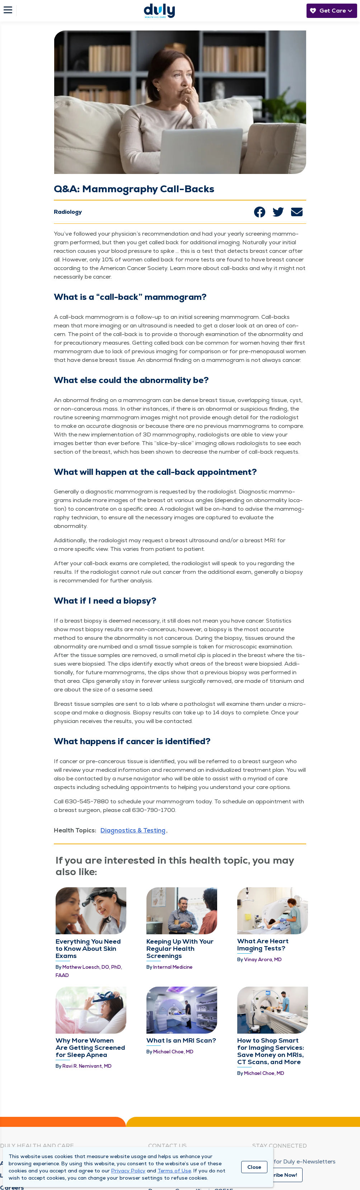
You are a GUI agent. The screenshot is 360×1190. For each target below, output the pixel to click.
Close (254, 1167)
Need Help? (165, 1115)
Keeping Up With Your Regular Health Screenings (180, 922)
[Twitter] (310, 1149)
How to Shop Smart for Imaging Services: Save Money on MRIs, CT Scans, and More (270, 987)
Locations (15, 1127)
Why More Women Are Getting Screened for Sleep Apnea (90, 983)
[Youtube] (328, 1151)
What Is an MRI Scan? (181, 976)
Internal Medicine (173, 941)
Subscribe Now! (277, 1127)
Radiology (68, 212)
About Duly (17, 1115)
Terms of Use (174, 1170)
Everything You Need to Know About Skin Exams (88, 922)
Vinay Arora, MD (263, 934)
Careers (12, 1139)
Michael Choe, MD (173, 987)
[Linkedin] (292, 1149)
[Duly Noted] (346, 1149)
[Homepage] (159, 11)
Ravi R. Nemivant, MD (87, 1002)
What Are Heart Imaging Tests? (263, 918)
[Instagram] (274, 1149)
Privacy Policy (128, 1170)
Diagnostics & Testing (132, 830)
